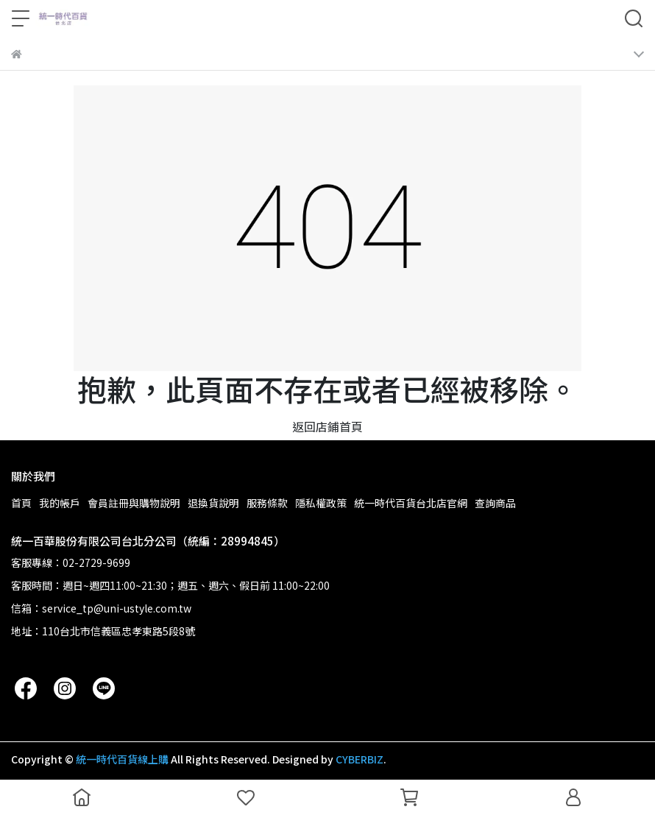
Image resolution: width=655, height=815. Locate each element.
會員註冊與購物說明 (134, 502)
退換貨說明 (213, 502)
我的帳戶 (59, 502)
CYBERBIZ (359, 759)
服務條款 (267, 502)
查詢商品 (495, 502)
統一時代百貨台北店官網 (410, 502)
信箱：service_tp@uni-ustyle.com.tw (101, 608)
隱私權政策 (321, 502)
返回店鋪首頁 (327, 426)
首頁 (21, 502)
